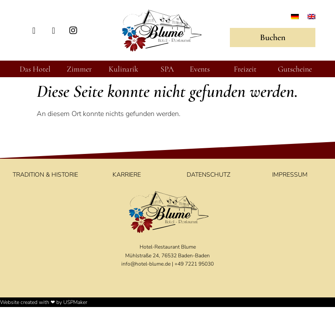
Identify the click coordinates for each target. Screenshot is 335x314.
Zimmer (79, 69)
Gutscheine (295, 69)
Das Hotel (35, 69)
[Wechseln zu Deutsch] (295, 16)
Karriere (127, 175)
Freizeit (245, 69)
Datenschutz (208, 175)
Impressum (290, 175)
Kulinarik (123, 69)
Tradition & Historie (45, 175)
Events (200, 69)
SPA (167, 69)
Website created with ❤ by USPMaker (43, 302)
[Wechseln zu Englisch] (311, 16)
